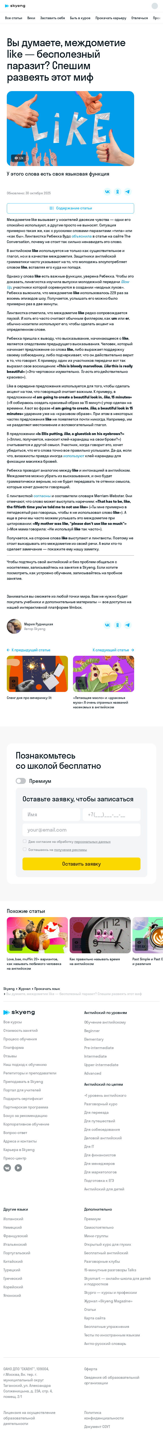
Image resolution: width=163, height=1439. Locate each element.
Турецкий (11, 1269)
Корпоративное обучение (26, 1124)
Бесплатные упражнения (106, 1326)
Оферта (90, 1368)
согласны (42, 495)
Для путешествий (99, 1120)
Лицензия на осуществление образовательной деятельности (29, 1418)
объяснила (82, 236)
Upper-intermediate (101, 1064)
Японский (12, 1295)
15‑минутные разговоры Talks (110, 1269)
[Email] (81, 829)
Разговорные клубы (102, 1261)
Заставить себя (52, 18)
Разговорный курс (100, 1103)
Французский (15, 1235)
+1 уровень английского (105, 1095)
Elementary (94, 1039)
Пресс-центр (14, 1158)
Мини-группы (96, 1235)
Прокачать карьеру (111, 18)
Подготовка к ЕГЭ (99, 1180)
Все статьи (13, 18)
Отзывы (10, 1056)
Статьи (90, 1309)
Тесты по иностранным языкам (112, 1335)
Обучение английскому (105, 1022)
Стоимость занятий (20, 1030)
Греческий (12, 1278)
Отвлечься (139, 18)
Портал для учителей (22, 1090)
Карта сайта (94, 1318)
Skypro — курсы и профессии (110, 1292)
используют (73, 455)
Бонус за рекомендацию (25, 1115)
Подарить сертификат (23, 1098)
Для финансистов (100, 1155)
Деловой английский (103, 1137)
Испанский (13, 1218)
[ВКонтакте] (7, 1168)
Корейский (13, 1286)
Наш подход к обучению (25, 1064)
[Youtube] (18, 1168)
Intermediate (95, 1056)
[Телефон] (112, 814)
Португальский (16, 1252)
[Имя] (51, 814)
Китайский (13, 1261)
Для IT (89, 1146)
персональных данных (92, 841)
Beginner (92, 1030)
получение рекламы (70, 850)
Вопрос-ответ (15, 1132)
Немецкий (12, 1227)
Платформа (13, 1047)
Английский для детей (104, 1189)
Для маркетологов (100, 1172)
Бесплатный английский (106, 1252)
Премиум (92, 1218)
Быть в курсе (80, 18)
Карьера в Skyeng (19, 1149)
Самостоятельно (99, 1227)
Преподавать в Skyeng (23, 1081)
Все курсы (12, 1021)
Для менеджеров (99, 1163)
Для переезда (96, 1112)
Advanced (92, 1073)
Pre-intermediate (99, 1047)
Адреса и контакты (20, 1141)
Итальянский (15, 1244)
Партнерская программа (25, 1107)
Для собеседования (102, 1129)
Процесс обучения (20, 1039)
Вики (31, 18)
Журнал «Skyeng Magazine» (108, 1301)
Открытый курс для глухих (107, 1244)
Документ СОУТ (97, 1426)
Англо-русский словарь (105, 1343)
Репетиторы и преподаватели (29, 1073)
